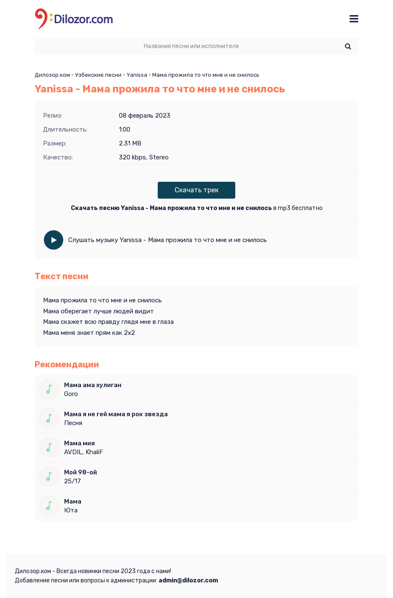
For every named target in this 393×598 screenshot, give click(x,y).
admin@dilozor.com (188, 580)
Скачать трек (196, 190)
